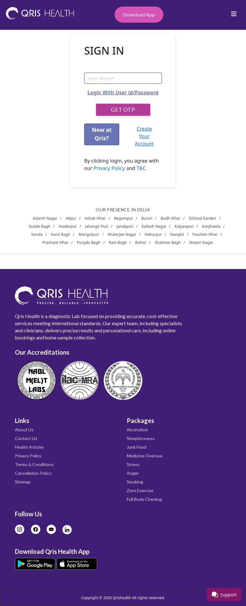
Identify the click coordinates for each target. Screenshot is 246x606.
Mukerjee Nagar (121, 234)
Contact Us (26, 438)
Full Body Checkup (144, 499)
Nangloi (177, 234)
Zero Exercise (140, 490)
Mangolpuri (89, 234)
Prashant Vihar (55, 242)
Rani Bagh (118, 242)
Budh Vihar (170, 218)
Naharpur (153, 234)
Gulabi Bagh (39, 226)
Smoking (135, 481)
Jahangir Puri (96, 226)
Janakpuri (124, 226)
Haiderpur (68, 226)
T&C (140, 168)
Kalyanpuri (184, 226)
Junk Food (136, 447)
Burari (146, 218)
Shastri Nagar (201, 242)
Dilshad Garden (202, 218)
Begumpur (123, 218)
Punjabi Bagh (88, 242)
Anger (133, 473)
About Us (24, 429)
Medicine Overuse (144, 455)
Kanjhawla (211, 226)
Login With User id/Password (123, 92)
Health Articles (29, 447)
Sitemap (23, 481)
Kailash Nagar (154, 226)
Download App (139, 14)
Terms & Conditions (34, 464)
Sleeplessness (141, 438)
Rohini (140, 242)
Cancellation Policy (33, 473)
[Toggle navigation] (234, 15)
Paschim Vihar (205, 234)
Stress (133, 464)
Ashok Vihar (95, 218)
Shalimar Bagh (168, 242)
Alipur (71, 218)
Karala (37, 234)
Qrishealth (122, 597)
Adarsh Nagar (45, 218)
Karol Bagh (61, 234)
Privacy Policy (109, 168)
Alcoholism (137, 429)
